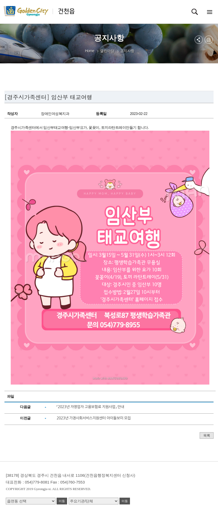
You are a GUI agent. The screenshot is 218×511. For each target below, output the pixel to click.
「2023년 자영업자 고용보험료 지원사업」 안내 (90, 407)
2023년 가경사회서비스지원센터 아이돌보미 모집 (94, 418)
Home (89, 51)
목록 (206, 435)
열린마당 (107, 51)
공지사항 (127, 51)
